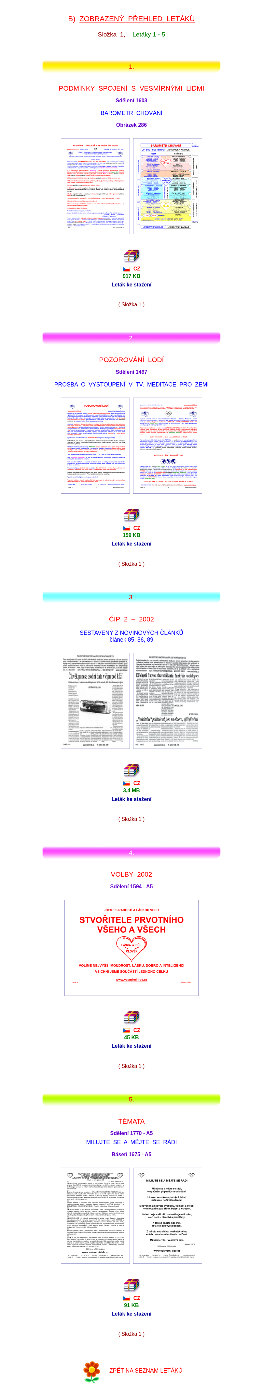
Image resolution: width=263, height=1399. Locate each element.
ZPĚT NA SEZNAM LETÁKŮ (146, 1370)
